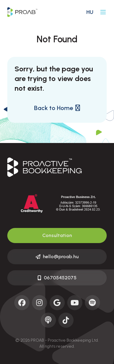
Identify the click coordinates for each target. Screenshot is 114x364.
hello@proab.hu (57, 256)
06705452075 (57, 278)
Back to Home (57, 108)
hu (89, 12)
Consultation (57, 235)
